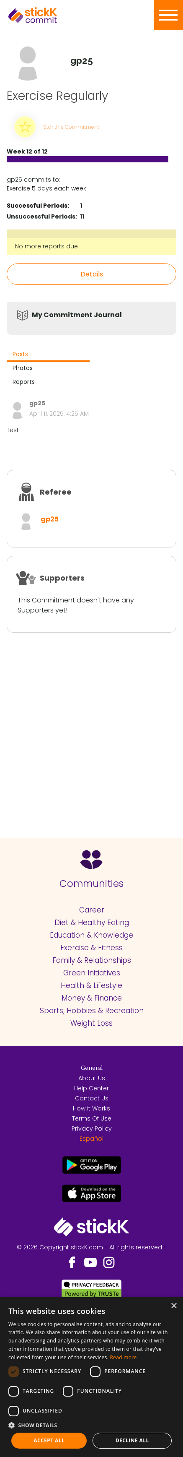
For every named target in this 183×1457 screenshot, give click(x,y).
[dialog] (91, 1377)
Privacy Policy (92, 1128)
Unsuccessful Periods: (42, 216)
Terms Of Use (91, 1118)
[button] (91, 1425)
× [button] (173, 1306)
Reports (24, 382)
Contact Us (91, 1098)
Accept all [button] (49, 1440)
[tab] (48, 355)
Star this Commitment (71, 126)
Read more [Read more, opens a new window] (123, 1357)
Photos (23, 368)
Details (91, 274)
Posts (20, 354)
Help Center (91, 1088)
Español (91, 1138)
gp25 (50, 519)
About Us (91, 1078)
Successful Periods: (38, 205)
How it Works (91, 1108)
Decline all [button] (132, 1440)
